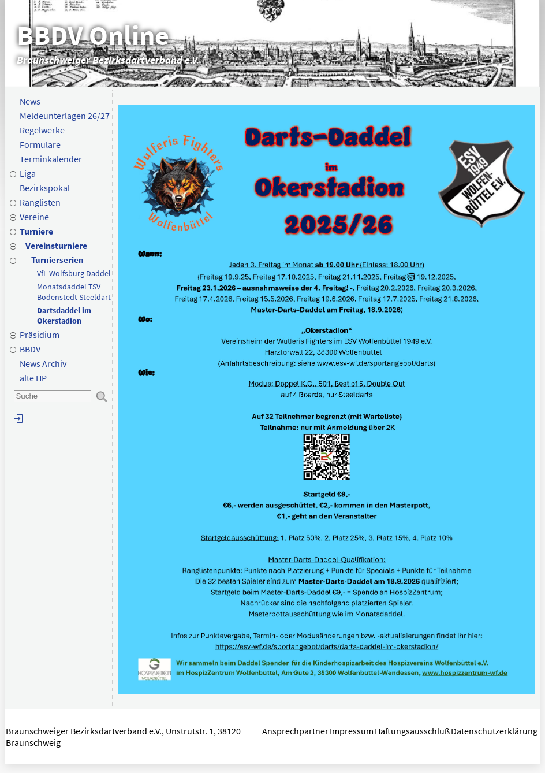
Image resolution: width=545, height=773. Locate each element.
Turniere (36, 231)
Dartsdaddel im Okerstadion (64, 315)
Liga (28, 173)
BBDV (30, 349)
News (30, 101)
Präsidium (39, 334)
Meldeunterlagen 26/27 (65, 115)
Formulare (40, 144)
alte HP (33, 378)
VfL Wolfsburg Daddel (74, 273)
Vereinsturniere (56, 245)
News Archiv (43, 363)
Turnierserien (57, 259)
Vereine (34, 216)
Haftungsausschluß (412, 731)
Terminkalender (51, 159)
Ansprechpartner (295, 731)
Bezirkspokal (45, 188)
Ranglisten (40, 202)
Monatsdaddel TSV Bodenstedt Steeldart (74, 291)
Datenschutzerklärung (495, 731)
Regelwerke (42, 130)
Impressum (352, 731)
